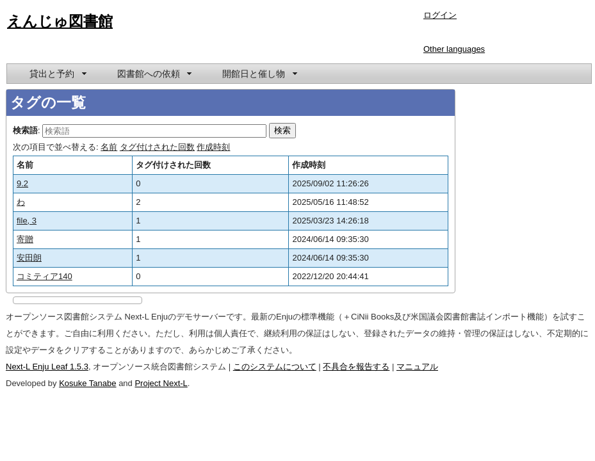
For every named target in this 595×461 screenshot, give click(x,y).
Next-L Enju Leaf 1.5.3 (47, 366)
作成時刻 (213, 147)
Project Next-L (160, 383)
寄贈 (25, 239)
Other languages (454, 49)
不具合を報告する (356, 366)
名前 (109, 147)
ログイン (440, 15)
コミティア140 (44, 276)
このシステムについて (274, 366)
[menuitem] (57, 73)
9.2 (22, 183)
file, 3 (27, 220)
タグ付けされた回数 (157, 147)
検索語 (25, 130)
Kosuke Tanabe (87, 383)
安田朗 (29, 258)
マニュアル (417, 366)
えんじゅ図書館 (60, 21)
